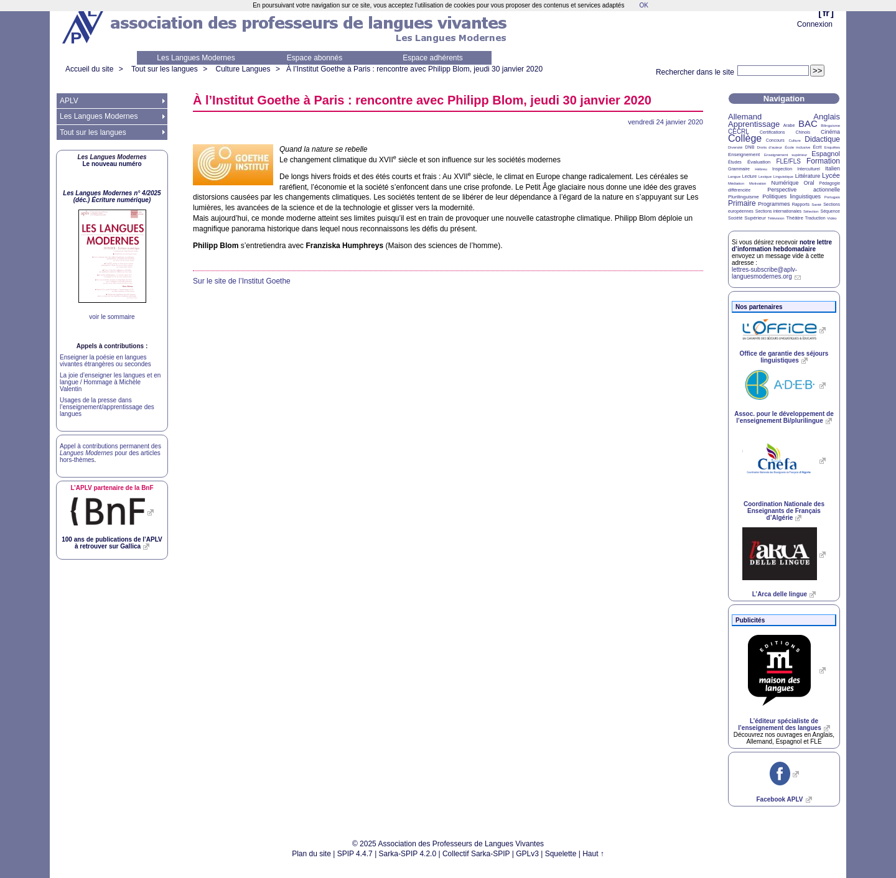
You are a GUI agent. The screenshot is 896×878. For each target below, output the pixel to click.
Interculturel (808, 169)
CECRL (738, 131)
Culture (794, 140)
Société (735, 218)
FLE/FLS (788, 161)
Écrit (817, 147)
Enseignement (744, 154)
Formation (823, 161)
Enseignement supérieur (785, 155)
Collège (745, 138)
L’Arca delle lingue (779, 594)
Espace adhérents (433, 57)
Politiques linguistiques (791, 196)
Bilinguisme (830, 125)
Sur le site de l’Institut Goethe (242, 281)
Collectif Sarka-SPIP (476, 853)
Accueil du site (89, 69)
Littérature (808, 176)
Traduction (815, 218)
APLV (69, 100)
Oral (809, 183)
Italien (832, 168)
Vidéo (831, 218)
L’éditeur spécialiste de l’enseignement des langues (779, 724)
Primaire (742, 203)
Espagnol (825, 153)
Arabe (789, 125)
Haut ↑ (593, 853)
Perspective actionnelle (803, 190)
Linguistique (783, 176)
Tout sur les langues (164, 69)
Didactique (822, 139)
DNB (750, 147)
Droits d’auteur (769, 147)
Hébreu (761, 169)
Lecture (749, 176)
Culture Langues (242, 69)
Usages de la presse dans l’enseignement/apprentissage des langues (107, 407)
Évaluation (758, 162)
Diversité (735, 147)
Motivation (757, 183)
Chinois (803, 132)
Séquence (830, 211)
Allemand (745, 116)
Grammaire (739, 169)
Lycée (831, 175)
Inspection (782, 169)
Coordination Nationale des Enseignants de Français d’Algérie (784, 511)
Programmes (774, 204)
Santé (816, 204)
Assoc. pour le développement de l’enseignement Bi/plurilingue (783, 417)
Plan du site (311, 853)
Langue (734, 176)
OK (643, 5)
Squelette (561, 853)
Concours (775, 140)
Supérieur (755, 218)
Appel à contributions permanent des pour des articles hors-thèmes (110, 453)
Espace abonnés (314, 57)
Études (735, 162)
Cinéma (830, 132)
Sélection (811, 211)
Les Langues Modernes (196, 57)
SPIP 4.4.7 (355, 853)
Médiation (736, 183)
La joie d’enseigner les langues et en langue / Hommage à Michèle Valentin (110, 382)
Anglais (826, 116)
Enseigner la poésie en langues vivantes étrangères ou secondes (105, 360)
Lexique (765, 176)
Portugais (832, 197)
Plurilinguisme (743, 197)
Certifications (772, 132)
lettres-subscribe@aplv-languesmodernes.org (764, 273)
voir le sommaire (111, 316)
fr (826, 12)
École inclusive (797, 147)
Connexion (815, 24)
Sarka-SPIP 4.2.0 (408, 853)
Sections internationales (778, 211)
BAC (808, 123)
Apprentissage (754, 124)
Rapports (801, 204)
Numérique (784, 183)
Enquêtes (832, 147)
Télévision (776, 218)
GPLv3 (527, 853)
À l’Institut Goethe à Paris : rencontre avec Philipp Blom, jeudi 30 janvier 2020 (414, 69)
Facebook (779, 799)
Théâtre (794, 218)
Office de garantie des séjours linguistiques (784, 357)
